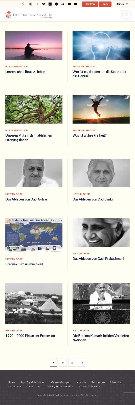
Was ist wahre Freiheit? (89, 135)
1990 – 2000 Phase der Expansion (30, 336)
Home (11, 382)
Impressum (14, 386)
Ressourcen (98, 382)
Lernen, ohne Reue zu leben (25, 72)
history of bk (14, 194)
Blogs (9, 66)
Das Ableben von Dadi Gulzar (26, 199)
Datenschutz (33, 386)
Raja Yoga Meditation (32, 382)
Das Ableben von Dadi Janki (93, 199)
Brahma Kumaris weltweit (24, 264)
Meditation (21, 66)
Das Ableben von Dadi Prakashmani (98, 258)
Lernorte (81, 382)
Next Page (81, 363)
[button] (90, 4)
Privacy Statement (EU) (60, 386)
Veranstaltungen (60, 382)
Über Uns (115, 382)
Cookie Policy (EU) (90, 386)
